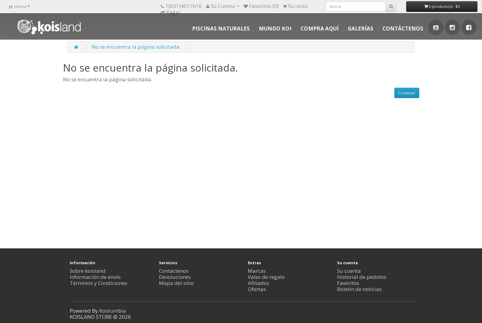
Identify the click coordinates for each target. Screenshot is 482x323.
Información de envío (95, 276)
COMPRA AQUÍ (320, 28)
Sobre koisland (88, 270)
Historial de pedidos (361, 276)
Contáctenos (173, 270)
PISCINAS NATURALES (221, 28)
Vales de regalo (266, 276)
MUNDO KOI (275, 28)
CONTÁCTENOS (402, 28)
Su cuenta (349, 270)
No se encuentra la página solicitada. (136, 46)
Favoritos (348, 282)
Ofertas (257, 289)
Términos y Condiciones (98, 282)
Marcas (257, 270)
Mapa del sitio (176, 282)
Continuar (406, 93)
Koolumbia (112, 310)
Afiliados (258, 282)
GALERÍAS (360, 28)
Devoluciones (175, 276)
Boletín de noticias (359, 289)
